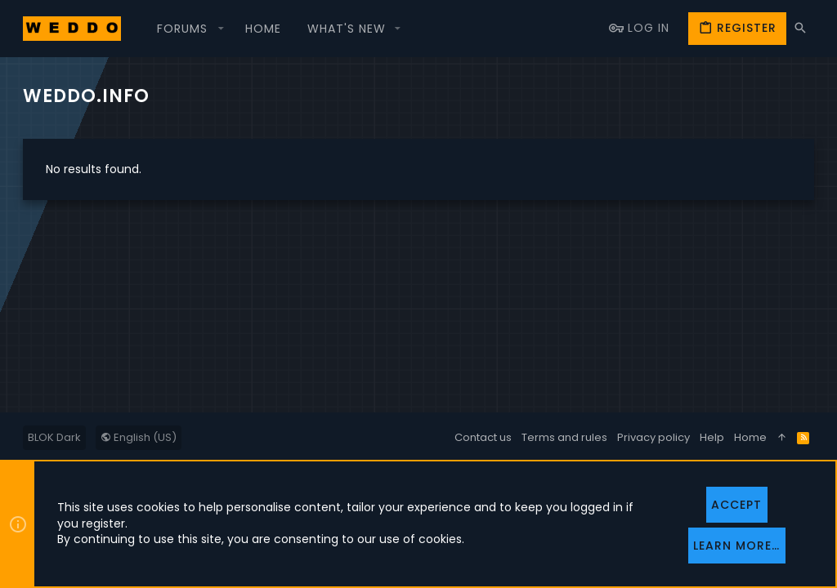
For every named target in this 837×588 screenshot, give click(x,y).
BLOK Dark (54, 437)
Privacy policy (653, 437)
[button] (188, 28)
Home (750, 437)
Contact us (483, 437)
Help (712, 437)
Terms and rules (564, 437)
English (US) (139, 437)
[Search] (800, 28)
